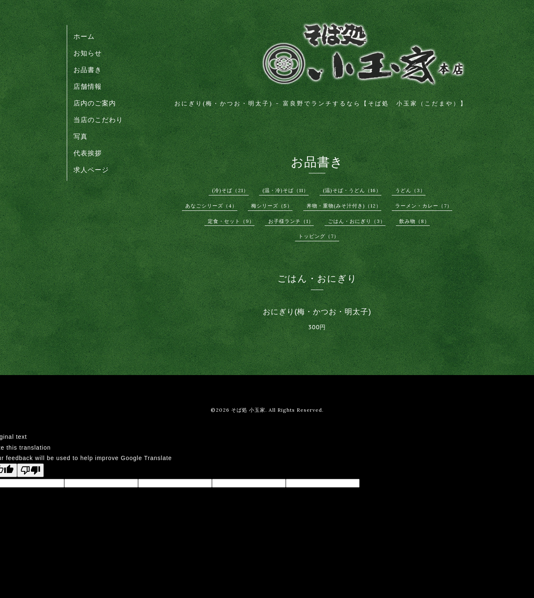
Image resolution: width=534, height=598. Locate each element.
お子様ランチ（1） (291, 221)
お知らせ (87, 53)
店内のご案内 (94, 103)
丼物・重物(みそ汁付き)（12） (344, 206)
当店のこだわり (98, 119)
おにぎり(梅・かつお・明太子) (317, 311)
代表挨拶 (87, 153)
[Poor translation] (30, 470)
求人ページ (91, 169)
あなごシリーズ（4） (211, 206)
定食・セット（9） (231, 221)
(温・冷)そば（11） (285, 190)
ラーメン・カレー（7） (423, 206)
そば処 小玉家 (248, 410)
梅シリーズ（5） (271, 206)
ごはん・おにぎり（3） (356, 221)
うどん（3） (410, 190)
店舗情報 (87, 86)
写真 (80, 136)
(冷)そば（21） (230, 190)
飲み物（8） (414, 221)
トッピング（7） (318, 236)
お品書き (87, 69)
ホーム (84, 36)
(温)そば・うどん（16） (352, 190)
